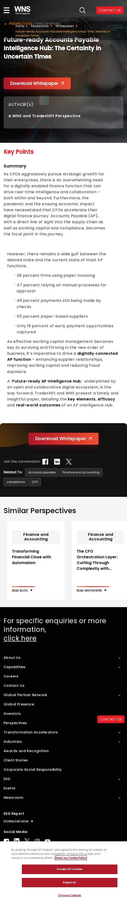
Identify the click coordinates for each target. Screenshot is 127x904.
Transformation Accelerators (31, 732)
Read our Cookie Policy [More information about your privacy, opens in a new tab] (70, 858)
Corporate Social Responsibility (33, 769)
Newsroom (13, 797)
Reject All (69, 882)
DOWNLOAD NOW (16, 821)
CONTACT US (110, 10)
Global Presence (19, 704)
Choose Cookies (69, 895)
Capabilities (15, 667)
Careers (11, 676)
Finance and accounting (81, 472)
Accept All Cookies (69, 869)
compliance (16, 482)
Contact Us (14, 685)
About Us (12, 657)
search (82, 10)
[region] (63, 872)
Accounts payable (41, 472)
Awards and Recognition (26, 751)
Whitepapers (65, 26)
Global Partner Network (25, 695)
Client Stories (16, 760)
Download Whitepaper (37, 83)
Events (9, 788)
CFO (35, 482)
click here (20, 638)
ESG (7, 778)
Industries (13, 741)
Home (20, 26)
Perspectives (40, 26)
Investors (12, 713)
